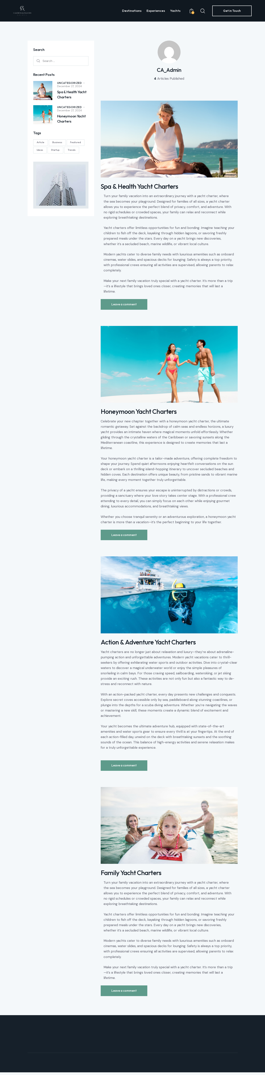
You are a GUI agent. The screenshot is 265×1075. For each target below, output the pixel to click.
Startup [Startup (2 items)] (55, 150)
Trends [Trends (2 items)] (72, 150)
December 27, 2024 (69, 86)
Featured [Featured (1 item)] (76, 142)
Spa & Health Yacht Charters (140, 187)
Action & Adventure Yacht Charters (149, 644)
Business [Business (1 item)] (57, 142)
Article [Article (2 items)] (41, 142)
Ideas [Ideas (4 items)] (40, 150)
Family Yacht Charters (131, 875)
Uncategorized (69, 82)
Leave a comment (124, 305)
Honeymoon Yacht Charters (140, 412)
